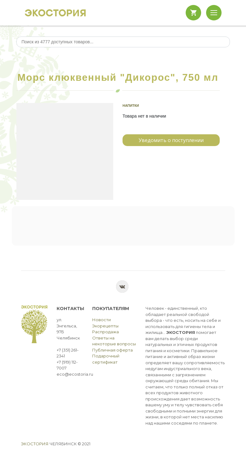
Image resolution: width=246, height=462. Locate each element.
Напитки (131, 105)
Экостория (35, 443)
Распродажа (105, 331)
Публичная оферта (112, 350)
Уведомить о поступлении (171, 140)
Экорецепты (105, 325)
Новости (101, 319)
